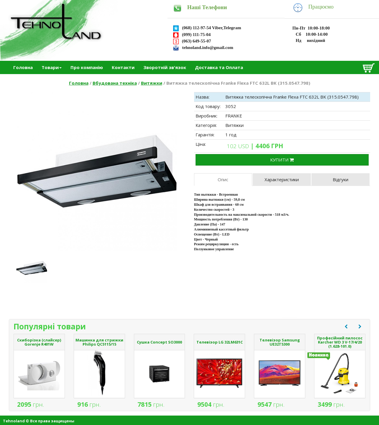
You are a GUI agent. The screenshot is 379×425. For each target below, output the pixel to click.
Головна (23, 67)
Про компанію (86, 67)
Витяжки (151, 83)
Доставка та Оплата (219, 67)
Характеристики (282, 179)
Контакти (123, 67)
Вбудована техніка (115, 83)
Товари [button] (52, 67)
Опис (223, 179)
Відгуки (340, 179)
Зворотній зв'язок (164, 67)
